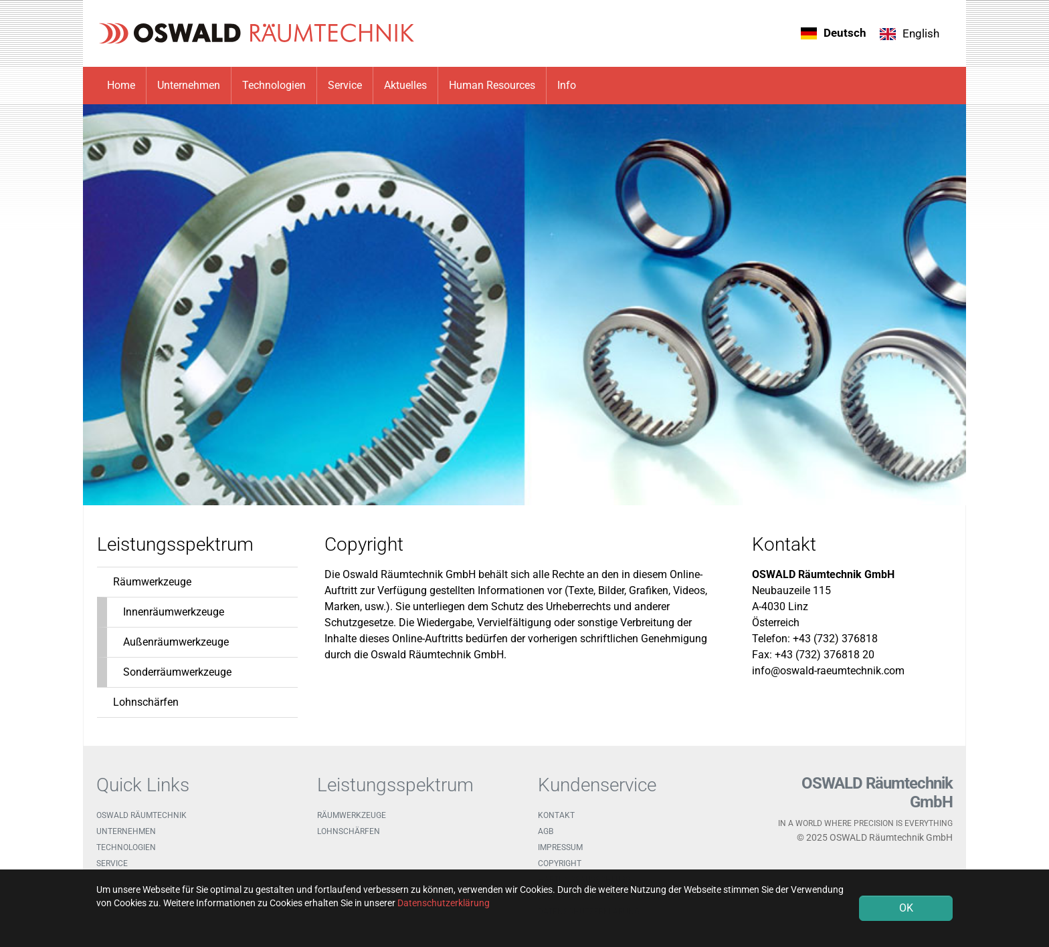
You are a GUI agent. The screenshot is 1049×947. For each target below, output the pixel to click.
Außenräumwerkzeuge (176, 642)
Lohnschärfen (146, 702)
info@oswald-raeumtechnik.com (828, 670)
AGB (545, 831)
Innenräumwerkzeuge (173, 611)
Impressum (560, 847)
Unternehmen (126, 831)
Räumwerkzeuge (152, 581)
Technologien (126, 847)
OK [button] (906, 908)
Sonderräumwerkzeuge (177, 672)
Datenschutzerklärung (443, 903)
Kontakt (556, 815)
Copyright (559, 863)
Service (112, 863)
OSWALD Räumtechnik (141, 815)
